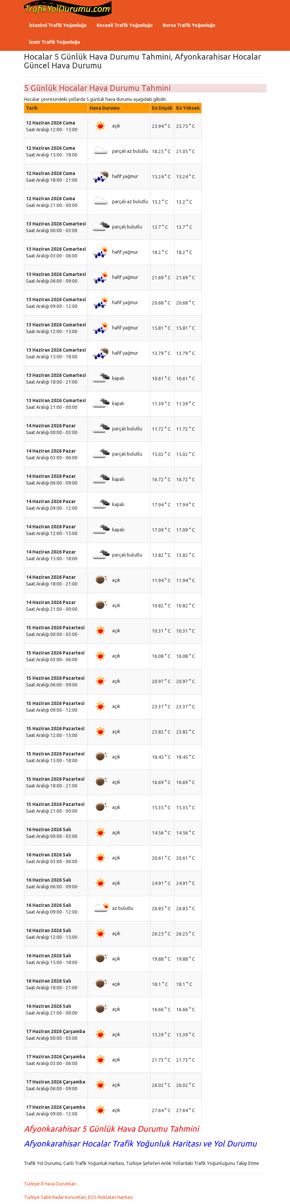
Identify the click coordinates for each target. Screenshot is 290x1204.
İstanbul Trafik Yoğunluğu (58, 25)
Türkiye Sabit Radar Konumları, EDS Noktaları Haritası (78, 1197)
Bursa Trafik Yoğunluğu (189, 25)
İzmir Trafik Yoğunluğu (54, 42)
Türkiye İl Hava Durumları (50, 1184)
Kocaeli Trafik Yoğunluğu (125, 25)
